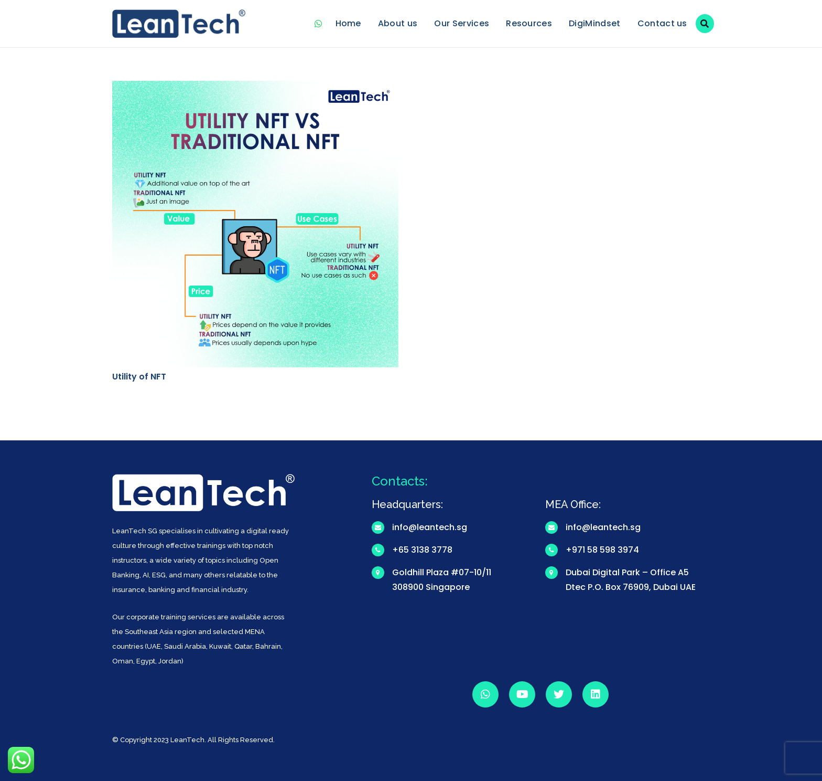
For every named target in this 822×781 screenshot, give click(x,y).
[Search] (705, 23)
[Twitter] (559, 694)
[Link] (178, 23)
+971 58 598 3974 (602, 550)
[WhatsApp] (318, 23)
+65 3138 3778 (422, 550)
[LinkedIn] (595, 694)
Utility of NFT (139, 377)
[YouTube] (522, 694)
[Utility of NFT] (255, 88)
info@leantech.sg (429, 527)
